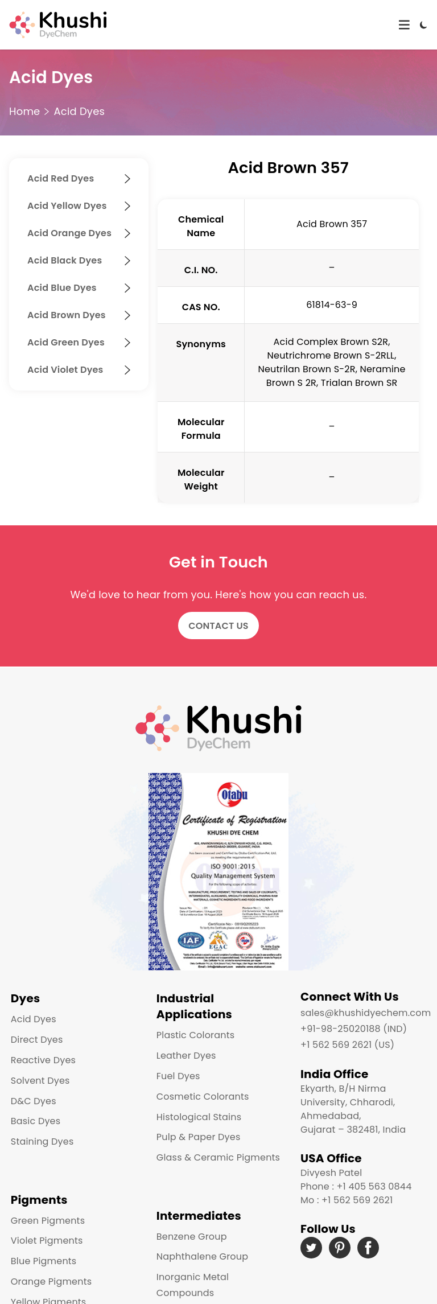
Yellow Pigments (47, 1294)
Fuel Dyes (177, 1074)
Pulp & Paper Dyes (197, 1135)
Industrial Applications (192, 1005)
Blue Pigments (42, 1253)
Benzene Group (190, 1228)
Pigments (37, 1192)
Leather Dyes (185, 1053)
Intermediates (197, 1208)
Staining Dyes (40, 1139)
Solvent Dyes (38, 1078)
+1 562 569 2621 (357, 1200)
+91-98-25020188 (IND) (353, 1028)
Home (24, 111)
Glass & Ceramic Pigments (216, 1155)
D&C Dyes (32, 1099)
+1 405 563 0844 (373, 1186)
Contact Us (218, 625)
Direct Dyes (35, 1037)
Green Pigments (46, 1212)
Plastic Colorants (194, 1033)
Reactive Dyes (41, 1058)
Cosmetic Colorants (201, 1094)
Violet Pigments (45, 1233)
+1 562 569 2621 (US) (347, 1044)
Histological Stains (197, 1115)
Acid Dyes (79, 111)
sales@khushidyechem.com (365, 1012)
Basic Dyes (34, 1119)
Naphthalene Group (200, 1249)
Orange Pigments (49, 1274)
